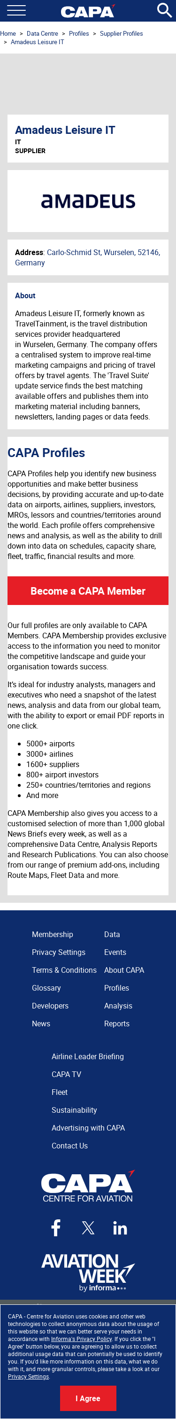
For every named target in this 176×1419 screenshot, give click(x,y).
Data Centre (42, 33)
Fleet (60, 1092)
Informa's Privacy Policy (81, 1338)
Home (8, 33)
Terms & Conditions (64, 970)
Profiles (79, 33)
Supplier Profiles (121, 33)
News (41, 1023)
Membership (52, 934)
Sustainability (74, 1110)
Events (115, 952)
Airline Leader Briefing (88, 1056)
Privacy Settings (28, 1376)
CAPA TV (66, 1074)
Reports (117, 1023)
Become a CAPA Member (88, 590)
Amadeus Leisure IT (37, 42)
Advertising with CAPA (88, 1128)
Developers (50, 1005)
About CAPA (124, 970)
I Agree (88, 1398)
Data (112, 934)
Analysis (118, 1005)
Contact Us (70, 1145)
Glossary (46, 988)
